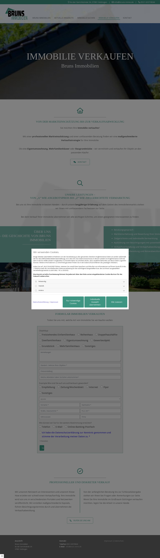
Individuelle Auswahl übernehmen (95, 302)
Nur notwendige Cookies (73, 302)
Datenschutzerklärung (40, 302)
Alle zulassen (116, 302)
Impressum (54, 302)
